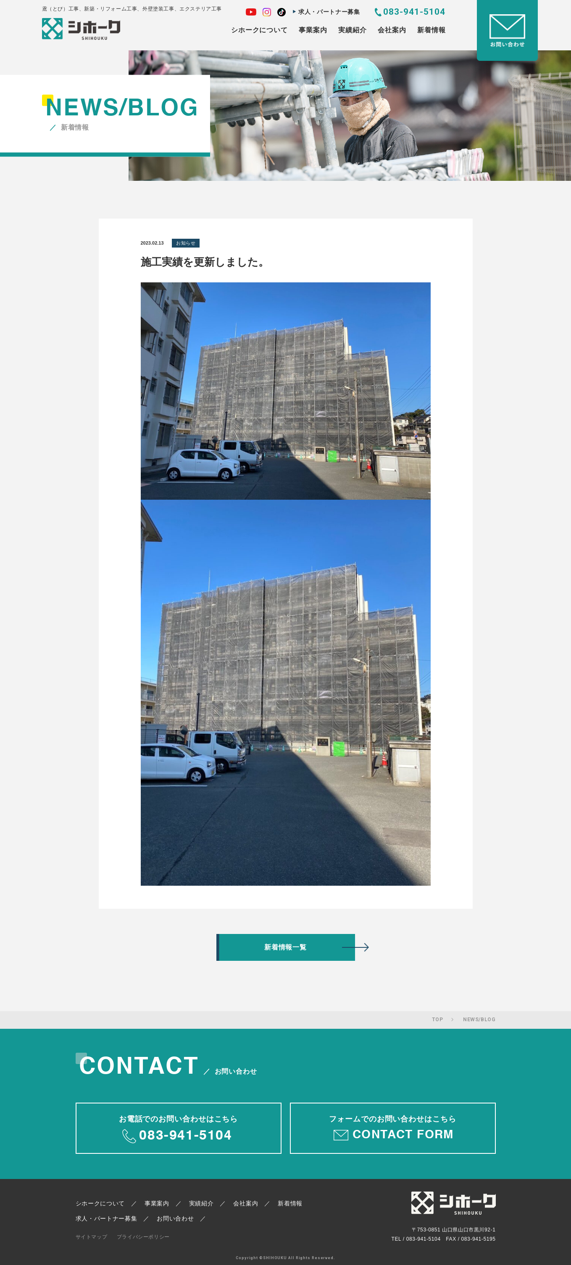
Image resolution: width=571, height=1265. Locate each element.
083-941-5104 (414, 12)
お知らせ (185, 242)
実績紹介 (352, 30)
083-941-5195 (478, 1239)
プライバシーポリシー (143, 1237)
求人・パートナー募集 (329, 11)
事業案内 (313, 30)
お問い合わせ (175, 1218)
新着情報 (431, 30)
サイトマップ (92, 1237)
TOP (437, 1019)
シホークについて (259, 30)
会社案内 (392, 30)
